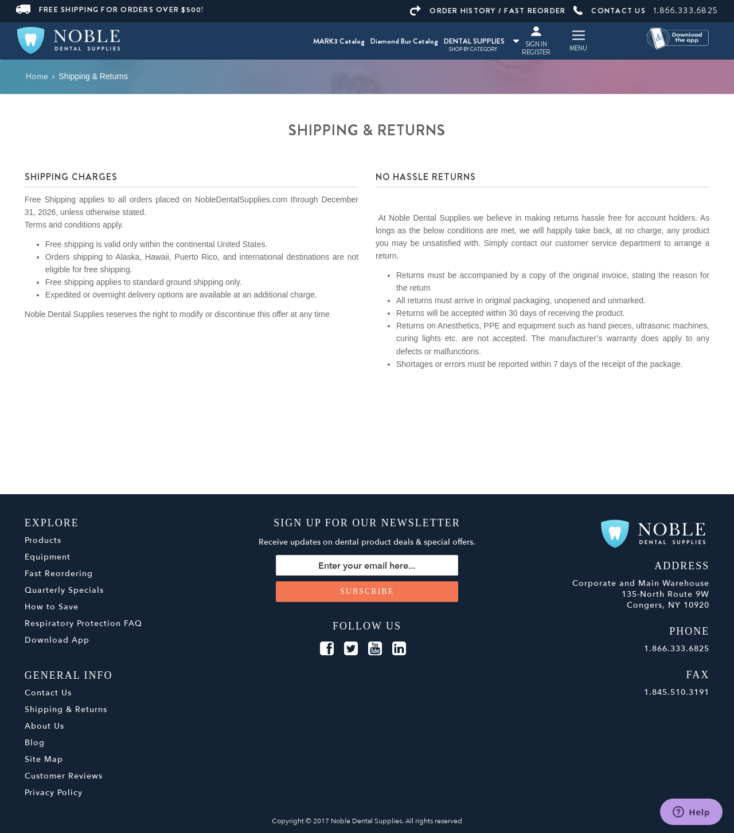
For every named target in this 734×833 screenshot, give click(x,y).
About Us (44, 726)
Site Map (44, 759)
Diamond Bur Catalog (404, 41)
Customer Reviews (64, 776)
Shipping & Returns (66, 709)
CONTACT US (609, 10)
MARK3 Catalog (339, 41)
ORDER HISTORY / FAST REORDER (487, 10)
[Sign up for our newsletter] (367, 565)
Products (43, 540)
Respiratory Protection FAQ (83, 623)
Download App (57, 640)
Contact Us (48, 692)
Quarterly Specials (64, 590)
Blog (35, 742)
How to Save (52, 606)
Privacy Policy (54, 792)
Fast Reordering (59, 573)
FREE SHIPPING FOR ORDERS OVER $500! (110, 9)
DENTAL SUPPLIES (481, 41)
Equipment (48, 557)
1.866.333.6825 (686, 10)
